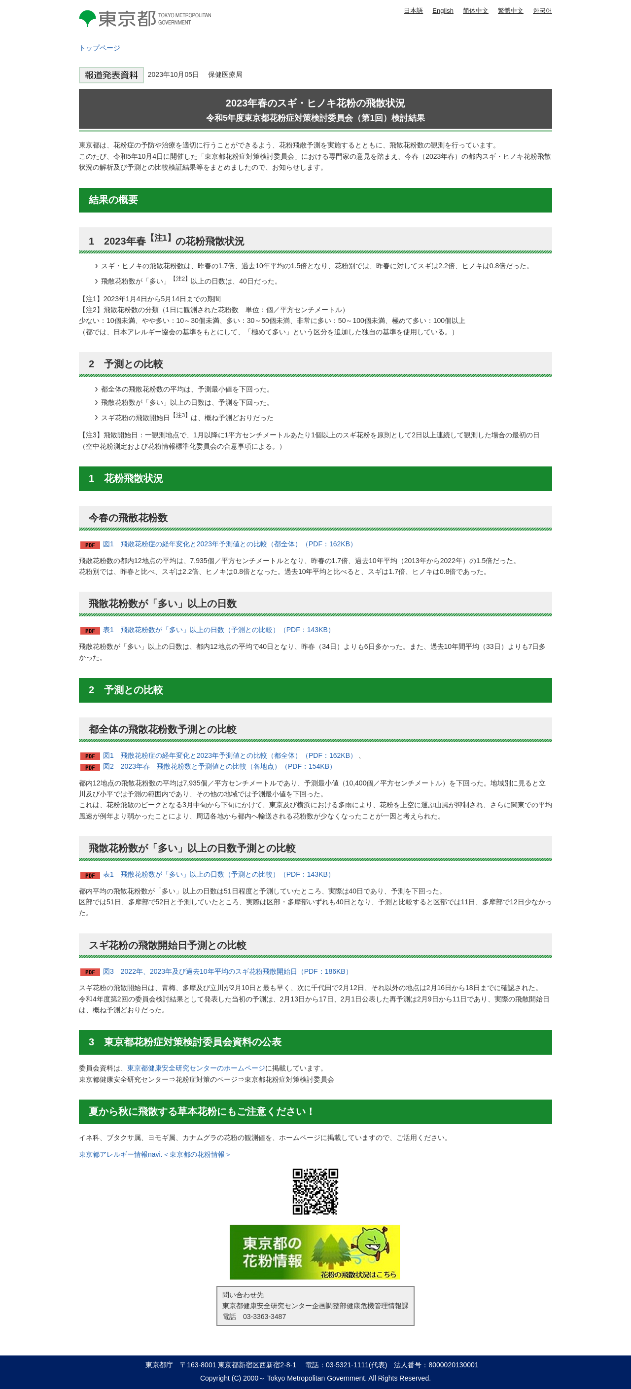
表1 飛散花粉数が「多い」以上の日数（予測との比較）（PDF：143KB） (219, 630)
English (443, 10)
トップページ (99, 48)
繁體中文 (511, 10)
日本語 (413, 10)
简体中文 (476, 10)
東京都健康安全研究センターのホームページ (196, 1068)
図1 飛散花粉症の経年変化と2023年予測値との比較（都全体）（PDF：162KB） (230, 544)
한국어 (542, 10)
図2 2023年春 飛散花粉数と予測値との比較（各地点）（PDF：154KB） (219, 766)
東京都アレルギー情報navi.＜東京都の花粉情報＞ (155, 1154)
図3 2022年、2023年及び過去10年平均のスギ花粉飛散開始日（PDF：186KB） (227, 971)
